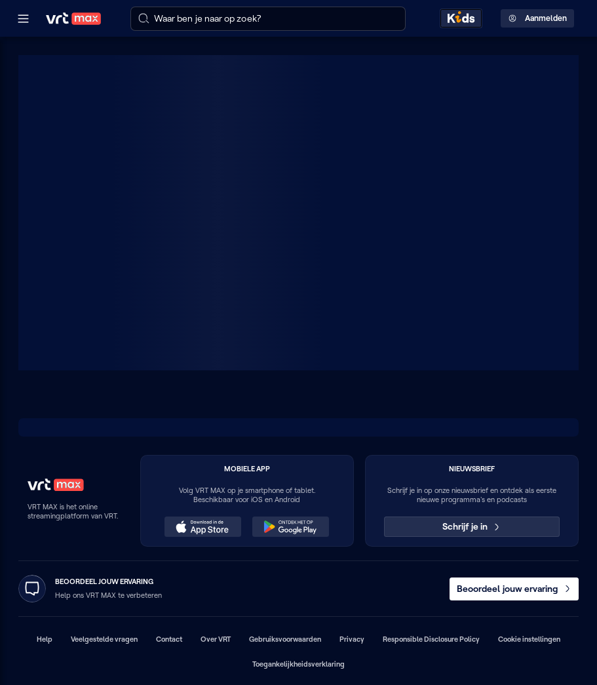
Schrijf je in (472, 526)
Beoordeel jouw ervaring (514, 588)
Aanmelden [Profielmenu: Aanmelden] (538, 18)
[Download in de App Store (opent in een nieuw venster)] (202, 527)
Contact (169, 639)
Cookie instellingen (529, 639)
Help (44, 639)
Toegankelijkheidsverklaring (298, 664)
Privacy (351, 639)
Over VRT (216, 639)
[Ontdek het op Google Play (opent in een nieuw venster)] (290, 527)
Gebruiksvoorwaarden (285, 639)
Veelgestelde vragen (104, 639)
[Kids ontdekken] (461, 18)
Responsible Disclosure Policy (431, 639)
